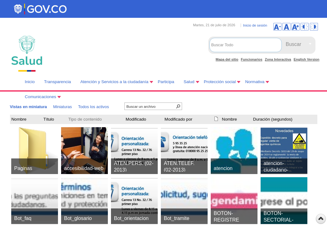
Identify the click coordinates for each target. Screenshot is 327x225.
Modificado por (178, 119)
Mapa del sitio (227, 59)
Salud (189, 81)
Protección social (220, 81)
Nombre (19, 119)
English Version (307, 59)
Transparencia (57, 81)
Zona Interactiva (278, 59)
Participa (166, 81)
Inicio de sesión (255, 25)
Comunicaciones (40, 96)
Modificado (136, 119)
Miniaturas (62, 106)
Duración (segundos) (272, 119)
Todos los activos (93, 106)
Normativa (254, 81)
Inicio (30, 81)
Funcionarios (251, 59)
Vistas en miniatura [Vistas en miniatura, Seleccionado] (28, 106)
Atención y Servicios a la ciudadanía (114, 81)
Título (48, 119)
